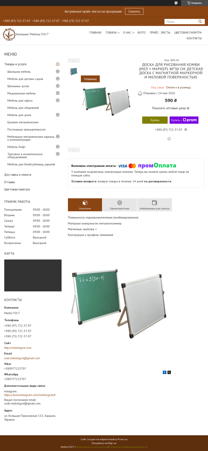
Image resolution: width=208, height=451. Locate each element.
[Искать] (200, 21)
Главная (95, 32)
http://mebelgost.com (17, 348)
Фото (142, 32)
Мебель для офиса (19, 100)
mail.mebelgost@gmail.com (22, 358)
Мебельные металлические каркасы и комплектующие (30, 138)
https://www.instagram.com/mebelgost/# (30, 395)
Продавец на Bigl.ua (104, 443)
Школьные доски (18, 86)
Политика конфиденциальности (128, 446)
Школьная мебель (19, 72)
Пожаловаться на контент (91, 446)
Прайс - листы (160, 32)
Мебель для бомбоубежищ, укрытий (31, 164)
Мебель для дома (19, 115)
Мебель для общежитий (23, 108)
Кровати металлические (22, 122)
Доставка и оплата (17, 175)
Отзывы (9, 182)
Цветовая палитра (188, 32)
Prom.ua (122, 439)
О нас (127, 32)
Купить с (184, 120)
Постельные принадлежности (26, 129)
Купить (155, 120)
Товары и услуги (15, 64)
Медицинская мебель (21, 93)
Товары (111, 32)
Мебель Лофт (16, 147)
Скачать (134, 11)
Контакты (194, 38)
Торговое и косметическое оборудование (25, 155)
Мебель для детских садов (25, 79)
